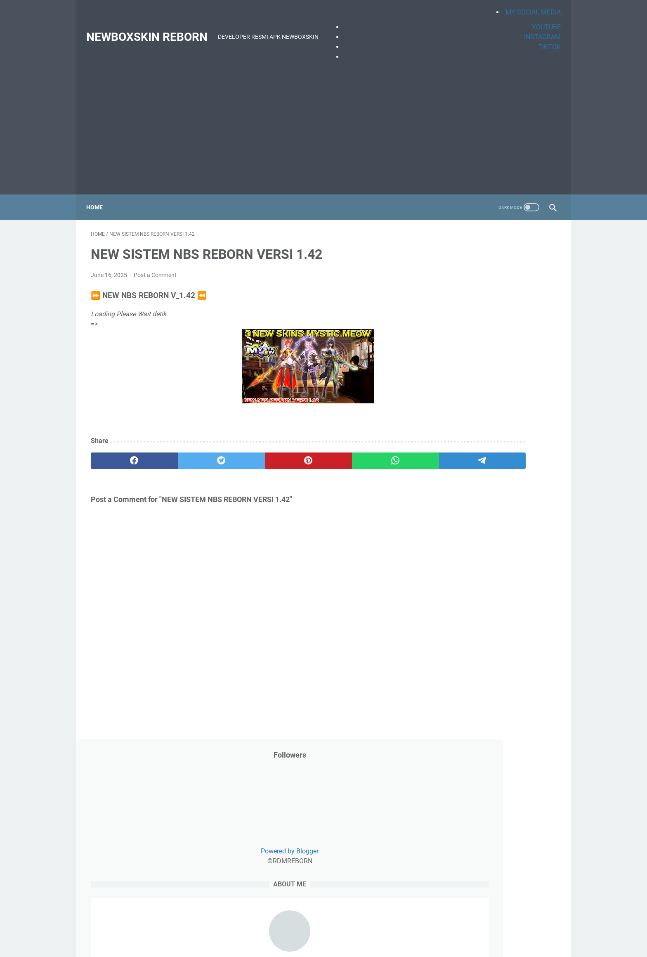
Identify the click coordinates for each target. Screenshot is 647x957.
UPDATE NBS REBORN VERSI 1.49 (489, 696)
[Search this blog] (479, 499)
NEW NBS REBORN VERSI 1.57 (484, 736)
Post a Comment (155, 268)
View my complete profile (494, 457)
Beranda (211, 808)
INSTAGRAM (537, 29)
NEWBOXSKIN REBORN (151, 29)
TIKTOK (545, 39)
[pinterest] (246, 454)
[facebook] (122, 454)
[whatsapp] (309, 454)
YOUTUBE (541, 20)
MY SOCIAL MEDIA (528, 5)
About (316, 808)
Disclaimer (287, 808)
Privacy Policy (247, 808)
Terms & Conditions (423, 808)
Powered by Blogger (494, 325)
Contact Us (346, 808)
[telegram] (371, 454)
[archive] (465, 547)
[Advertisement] (323, 121)
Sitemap (379, 808)
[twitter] (184, 454)
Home (99, 196)
